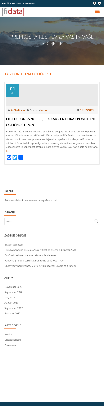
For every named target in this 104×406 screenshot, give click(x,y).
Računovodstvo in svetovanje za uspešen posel (30, 220)
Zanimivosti (10, 365)
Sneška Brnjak (18, 130)
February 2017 (12, 334)
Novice (44, 130)
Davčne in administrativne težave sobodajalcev (30, 276)
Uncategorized (12, 360)
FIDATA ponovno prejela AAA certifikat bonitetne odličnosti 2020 (40, 270)
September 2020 (13, 312)
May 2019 (9, 318)
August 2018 (11, 323)
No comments (85, 130)
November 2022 (13, 307)
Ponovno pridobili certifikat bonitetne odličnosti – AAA (34, 281)
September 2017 (13, 328)
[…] (7, 171)
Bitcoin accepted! (13, 265)
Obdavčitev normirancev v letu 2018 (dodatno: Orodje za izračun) (40, 286)
